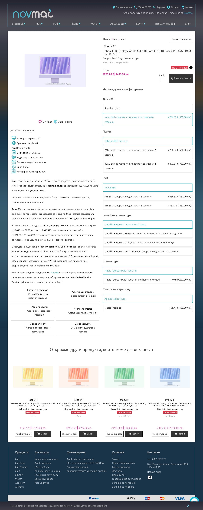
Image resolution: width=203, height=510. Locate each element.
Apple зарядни (43, 463)
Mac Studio (21, 467)
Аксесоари (117, 23)
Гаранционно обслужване (126, 478)
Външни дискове (44, 478)
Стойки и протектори (47, 475)
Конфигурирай (23, 434)
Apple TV (20, 482)
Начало (107, 39)
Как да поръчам (121, 467)
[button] (173, 7)
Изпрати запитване (181, 39)
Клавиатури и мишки (46, 459)
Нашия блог (118, 475)
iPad (55, 23)
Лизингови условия (77, 467)
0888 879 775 (159, 459)
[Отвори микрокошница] (187, 7)
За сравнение (63, 122)
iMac (122, 39)
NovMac (188, 13)
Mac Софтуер (42, 482)
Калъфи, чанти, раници (48, 471)
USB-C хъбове (42, 467)
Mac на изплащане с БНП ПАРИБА (85, 463)
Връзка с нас (154, 472)
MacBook (17, 23)
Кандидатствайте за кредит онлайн (86, 471)
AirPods (19, 486)
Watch (94, 23)
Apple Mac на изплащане (80, 459)
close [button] (188, 506)
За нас (115, 459)
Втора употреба (165, 23)
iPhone (74, 23)
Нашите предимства (123, 463)
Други (139, 23)
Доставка (117, 471)
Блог (188, 23)
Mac (38, 23)
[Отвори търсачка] (159, 7)
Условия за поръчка (123, 486)
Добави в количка (181, 78)
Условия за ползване (123, 482)
